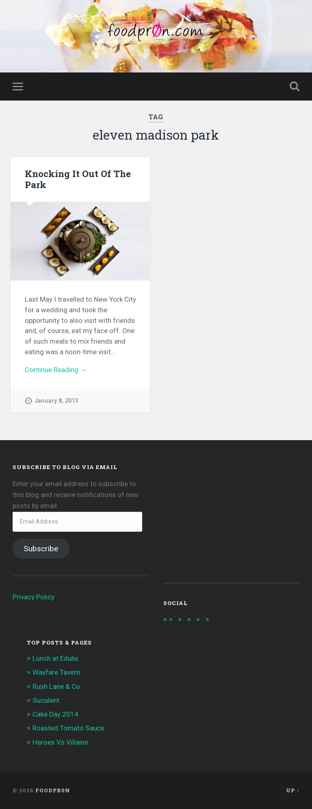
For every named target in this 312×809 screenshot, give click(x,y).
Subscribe (41, 548)
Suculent (45, 700)
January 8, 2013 (56, 400)
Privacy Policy (33, 597)
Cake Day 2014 (55, 714)
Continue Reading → (56, 370)
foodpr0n (52, 790)
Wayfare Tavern (56, 672)
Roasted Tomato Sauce (68, 728)
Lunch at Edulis (55, 658)
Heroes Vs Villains (60, 742)
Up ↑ (292, 790)
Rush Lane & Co (56, 686)
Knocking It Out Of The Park (78, 179)
